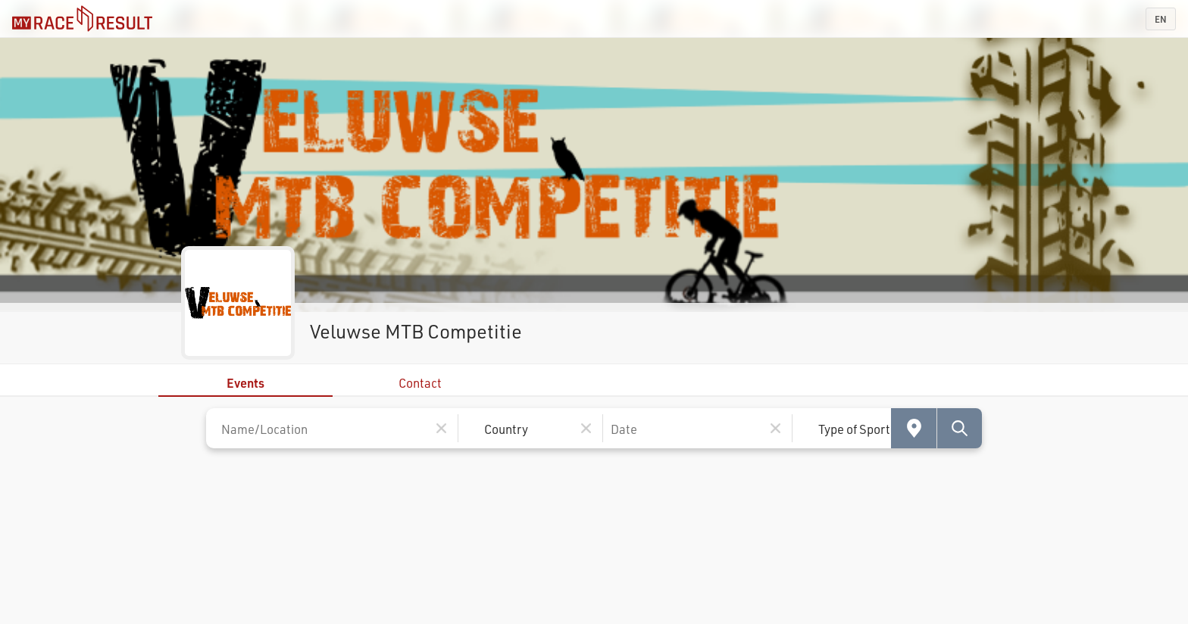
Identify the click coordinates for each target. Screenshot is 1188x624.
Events (245, 383)
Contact (420, 383)
